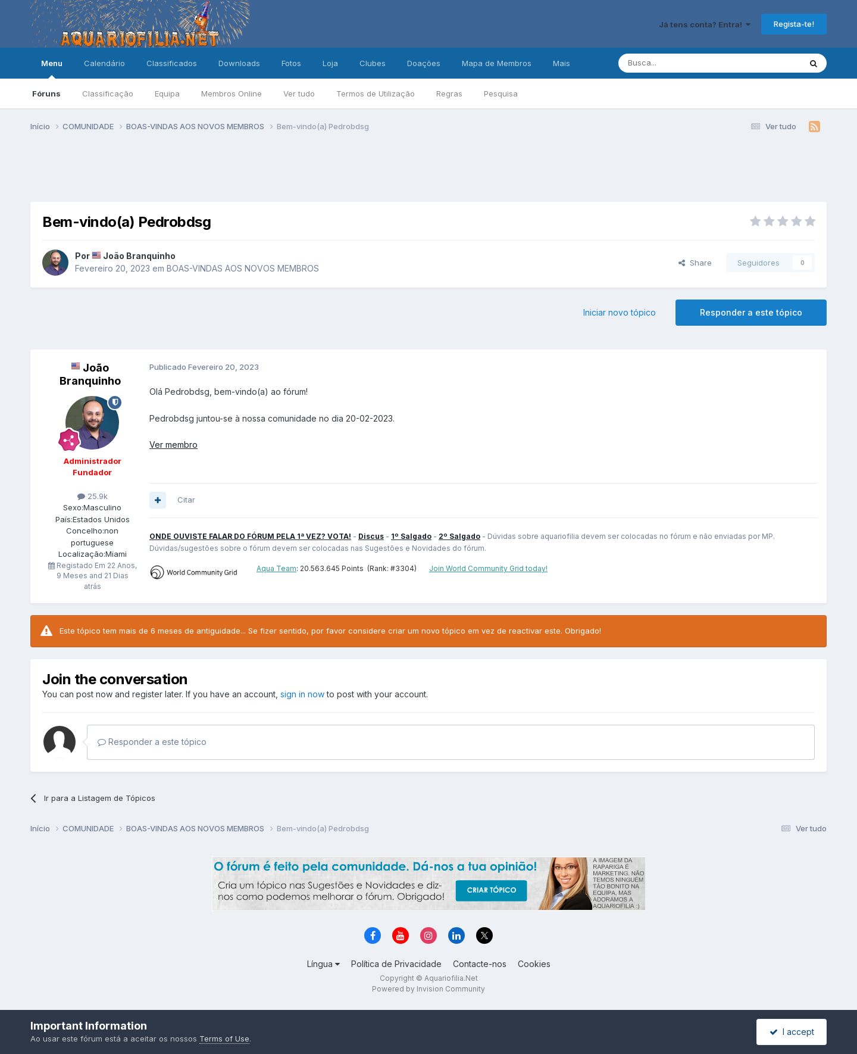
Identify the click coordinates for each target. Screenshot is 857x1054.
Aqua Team (276, 568)
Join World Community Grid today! (488, 568)
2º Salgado (459, 536)
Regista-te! (794, 24)
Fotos (291, 63)
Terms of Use (224, 1038)
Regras (449, 93)
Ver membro (173, 444)
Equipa (167, 93)
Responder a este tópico (751, 312)
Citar (186, 499)
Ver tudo (299, 93)
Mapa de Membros (496, 63)
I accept (792, 1032)
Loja (330, 63)
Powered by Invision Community (428, 988)
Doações (423, 63)
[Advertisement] (428, 171)
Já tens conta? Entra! (704, 24)
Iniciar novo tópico (619, 312)
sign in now (302, 694)
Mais (561, 63)
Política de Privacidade (396, 964)
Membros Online (231, 93)
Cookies (534, 964)
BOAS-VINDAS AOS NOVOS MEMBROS (243, 268)
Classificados (171, 63)
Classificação (107, 93)
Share (695, 262)
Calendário (104, 63)
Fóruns (46, 93)
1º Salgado (411, 536)
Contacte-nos (479, 964)
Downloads (239, 63)
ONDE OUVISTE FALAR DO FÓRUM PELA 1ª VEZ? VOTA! (250, 536)
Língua (323, 964)
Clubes (372, 63)
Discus (371, 536)
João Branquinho (139, 256)
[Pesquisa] (679, 63)
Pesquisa (501, 93)
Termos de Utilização (375, 93)
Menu (51, 68)
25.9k (92, 496)
